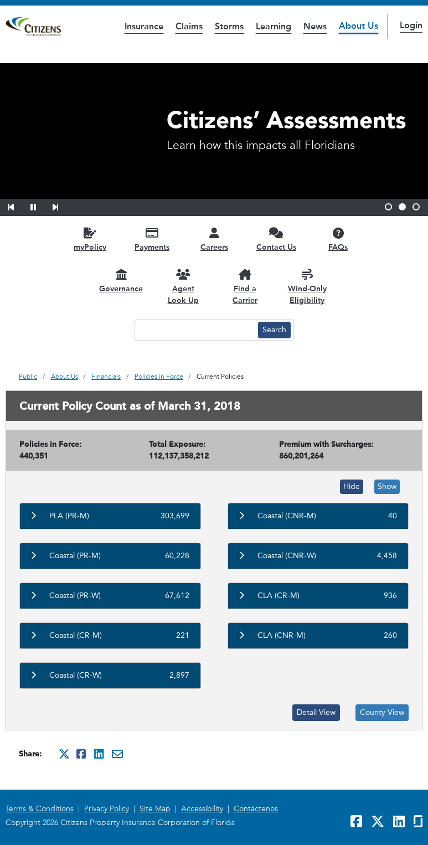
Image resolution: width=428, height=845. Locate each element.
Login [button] (411, 25)
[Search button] (274, 330)
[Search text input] (195, 330)
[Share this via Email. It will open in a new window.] (117, 753)
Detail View (316, 712)
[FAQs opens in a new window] (338, 239)
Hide (351, 486)
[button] (18, 205)
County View (382, 712)
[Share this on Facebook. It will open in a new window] (81, 753)
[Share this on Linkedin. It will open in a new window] (99, 753)
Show (387, 486)
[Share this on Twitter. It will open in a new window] (64, 753)
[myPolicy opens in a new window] (90, 239)
